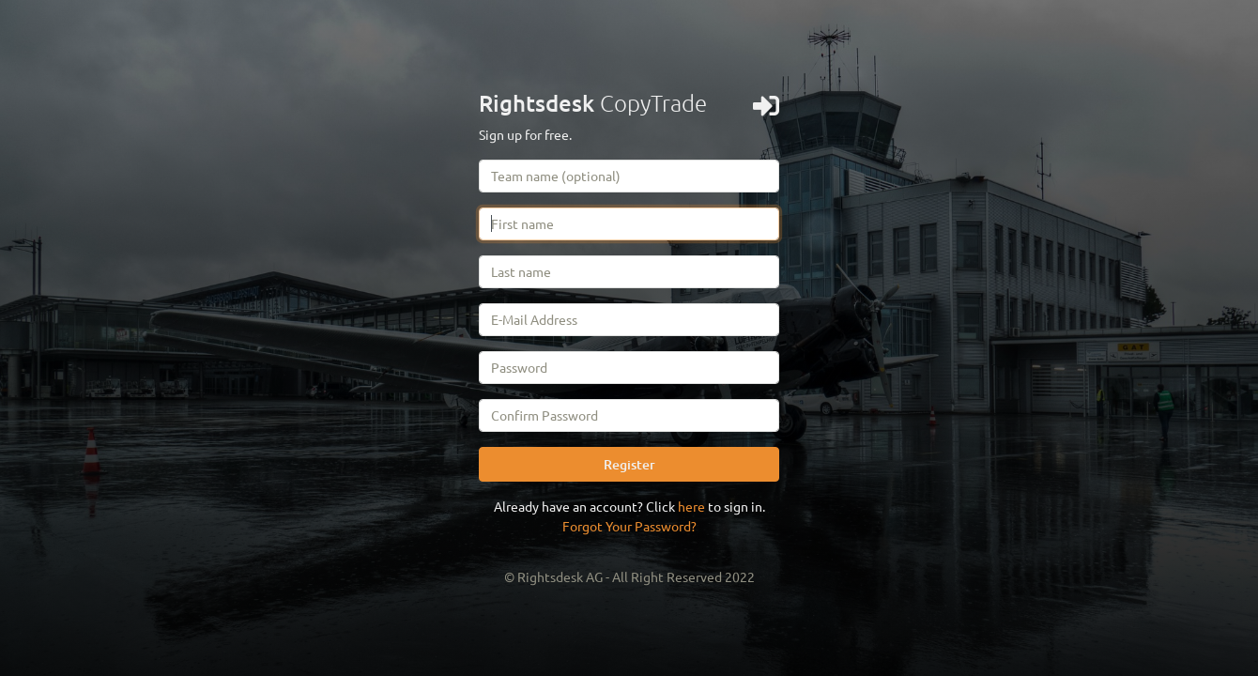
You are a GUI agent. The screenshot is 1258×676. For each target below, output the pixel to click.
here (691, 506)
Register (629, 464)
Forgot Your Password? (629, 525)
